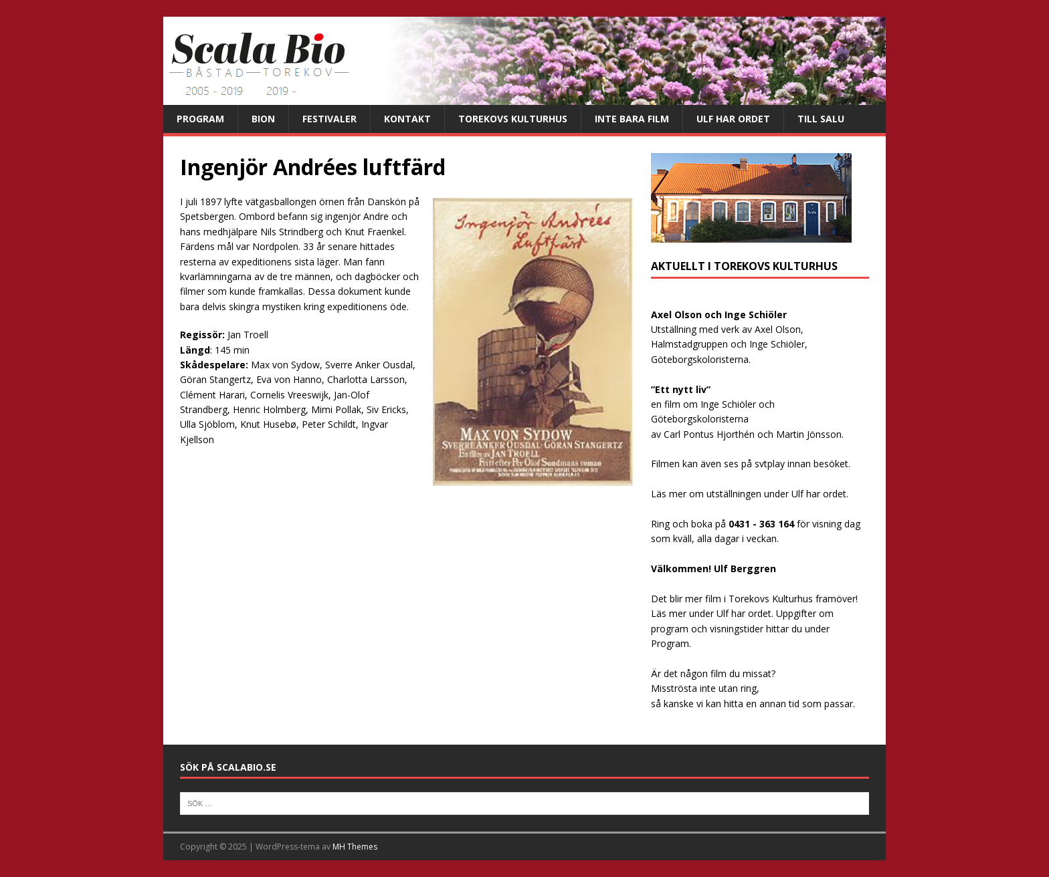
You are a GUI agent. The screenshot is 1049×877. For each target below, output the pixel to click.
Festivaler (329, 118)
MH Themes (354, 846)
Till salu (820, 118)
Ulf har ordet (733, 118)
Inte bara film (632, 118)
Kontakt (407, 118)
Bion (263, 118)
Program (200, 118)
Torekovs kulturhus (512, 118)
